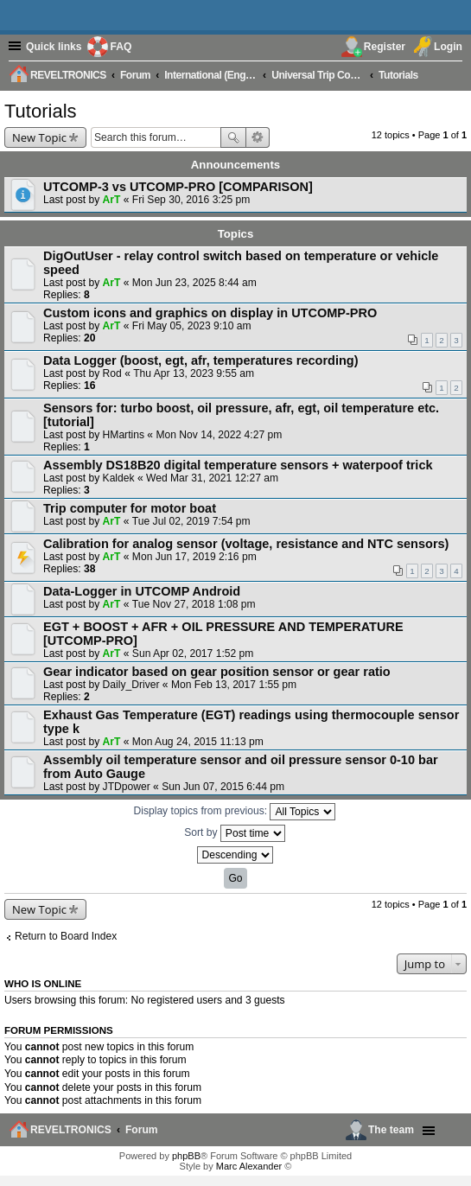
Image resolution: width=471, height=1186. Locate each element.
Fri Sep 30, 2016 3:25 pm (191, 200)
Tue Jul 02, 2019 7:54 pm (191, 521)
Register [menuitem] (384, 47)
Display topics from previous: (235, 811)
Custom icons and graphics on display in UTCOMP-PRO (210, 313)
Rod (112, 373)
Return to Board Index (66, 936)
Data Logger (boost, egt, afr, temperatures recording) (201, 360)
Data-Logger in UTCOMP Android (141, 591)
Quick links (54, 47)
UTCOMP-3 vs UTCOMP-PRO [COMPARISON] (178, 187)
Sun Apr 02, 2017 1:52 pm (193, 653)
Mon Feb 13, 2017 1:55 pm (233, 685)
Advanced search (258, 137)
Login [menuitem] (448, 47)
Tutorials (40, 111)
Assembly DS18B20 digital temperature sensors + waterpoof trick (238, 465)
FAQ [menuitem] (121, 47)
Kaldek (119, 478)
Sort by (234, 833)
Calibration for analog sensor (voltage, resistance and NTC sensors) (246, 544)
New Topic (39, 137)
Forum (141, 1130)
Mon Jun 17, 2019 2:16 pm (194, 557)
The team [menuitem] (391, 1130)
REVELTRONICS (70, 1130)
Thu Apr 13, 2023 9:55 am (193, 373)
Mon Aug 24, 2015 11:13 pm (198, 742)
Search (233, 137)
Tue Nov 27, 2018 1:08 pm (194, 604)
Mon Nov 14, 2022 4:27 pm (219, 435)
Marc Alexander (249, 1166)
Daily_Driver (131, 685)
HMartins (123, 435)
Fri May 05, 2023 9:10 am (191, 326)
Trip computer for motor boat (129, 508)
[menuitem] (452, 74)
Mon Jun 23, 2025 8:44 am (194, 283)
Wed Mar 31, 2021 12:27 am (212, 478)
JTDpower (126, 787)
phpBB (186, 1156)
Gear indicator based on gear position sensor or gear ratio (217, 672)
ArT (112, 200)
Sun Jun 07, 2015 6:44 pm (223, 787)
